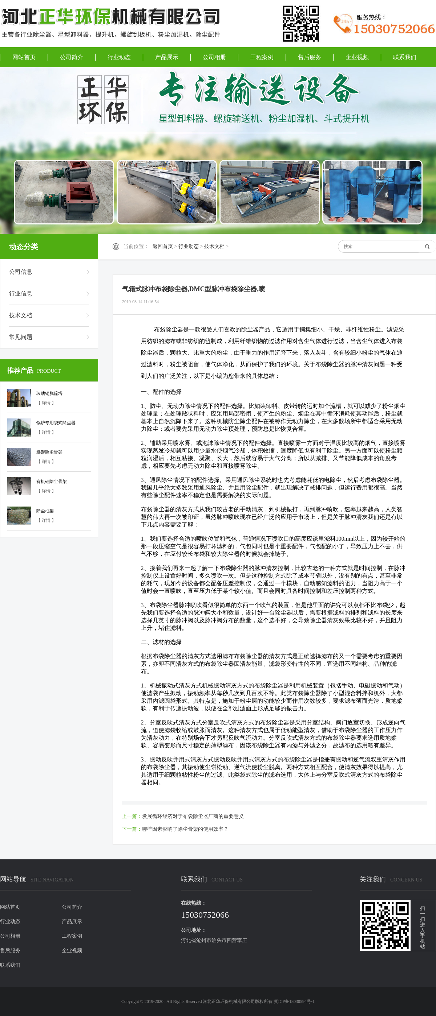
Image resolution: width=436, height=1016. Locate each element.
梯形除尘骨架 (49, 452)
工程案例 (262, 57)
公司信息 (20, 272)
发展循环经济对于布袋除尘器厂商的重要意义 (193, 816)
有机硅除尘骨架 (51, 481)
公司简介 (71, 57)
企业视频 (357, 57)
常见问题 (20, 337)
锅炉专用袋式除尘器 (56, 422)
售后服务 (309, 57)
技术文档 (214, 246)
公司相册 (214, 57)
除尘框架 (45, 510)
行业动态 (119, 57)
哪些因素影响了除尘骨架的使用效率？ (185, 829)
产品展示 (166, 57)
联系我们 (404, 57)
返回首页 (163, 246)
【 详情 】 (46, 402)
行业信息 (20, 293)
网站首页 (24, 57)
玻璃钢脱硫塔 (49, 393)
